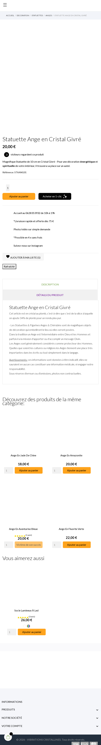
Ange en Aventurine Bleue (23, 526)
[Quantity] (8, 469)
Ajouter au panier (18, 196)
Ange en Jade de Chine (23, 454)
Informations (12, 697)
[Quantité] (7, 187)
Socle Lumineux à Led (26, 606)
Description (50, 284)
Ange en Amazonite (71, 454)
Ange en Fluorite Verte (71, 526)
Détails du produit (50, 294)
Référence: (8, 172)
